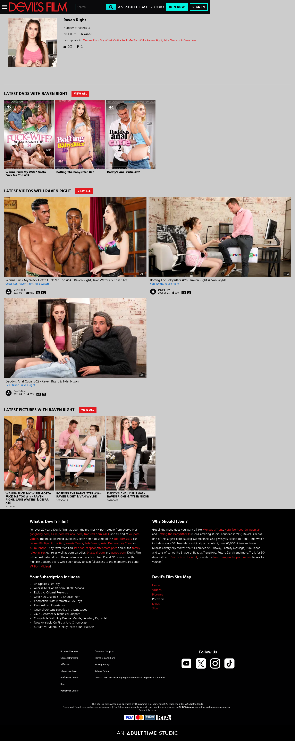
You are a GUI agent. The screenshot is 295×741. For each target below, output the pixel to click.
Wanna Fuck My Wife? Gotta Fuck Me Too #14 (26, 174)
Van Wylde (156, 283)
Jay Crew (126, 543)
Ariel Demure (110, 543)
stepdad (79, 548)
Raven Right (26, 283)
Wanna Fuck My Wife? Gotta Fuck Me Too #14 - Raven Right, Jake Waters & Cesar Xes (139, 40)
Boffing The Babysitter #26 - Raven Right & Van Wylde (188, 280)
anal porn (76, 534)
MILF (106, 534)
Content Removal (148, 710)
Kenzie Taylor (74, 543)
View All (80, 93)
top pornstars (123, 538)
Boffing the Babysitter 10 (174, 534)
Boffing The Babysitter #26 (75, 172)
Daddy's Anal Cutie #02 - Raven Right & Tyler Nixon (42, 381)
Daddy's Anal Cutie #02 (123, 172)
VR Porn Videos (40, 566)
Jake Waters (42, 283)
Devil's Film (20, 290)
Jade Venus (92, 543)
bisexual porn (96, 552)
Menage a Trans (213, 529)
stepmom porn (107, 548)
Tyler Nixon (12, 385)
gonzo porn (118, 552)
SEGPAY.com (186, 707)
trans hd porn (93, 534)
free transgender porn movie (232, 557)
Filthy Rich (57, 543)
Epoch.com (80, 707)
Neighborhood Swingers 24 (242, 529)
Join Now (177, 7)
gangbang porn (40, 534)
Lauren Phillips (39, 543)
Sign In (199, 7)
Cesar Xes (11, 283)
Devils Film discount (183, 557)
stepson (91, 548)
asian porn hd (60, 534)
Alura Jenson (38, 548)
